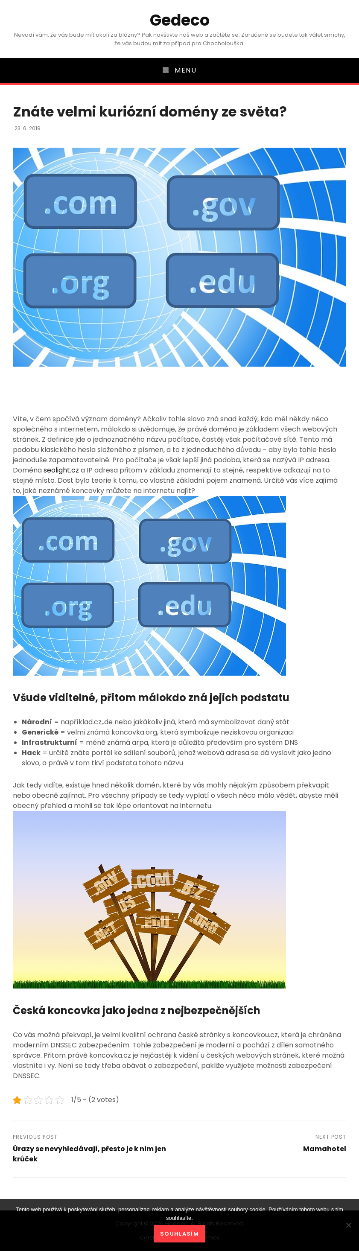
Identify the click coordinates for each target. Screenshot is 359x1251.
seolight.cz (61, 470)
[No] (348, 1225)
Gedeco (180, 20)
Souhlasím (179, 1234)
